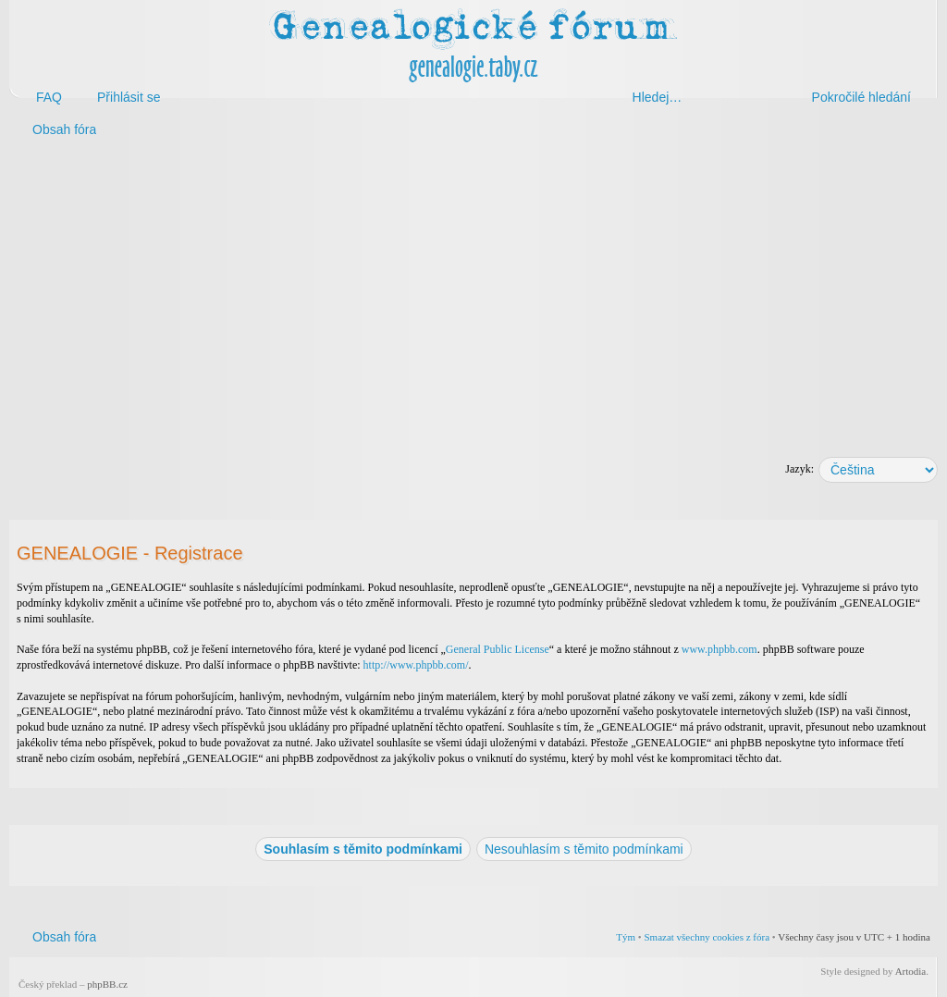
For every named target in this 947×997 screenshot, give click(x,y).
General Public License (497, 649)
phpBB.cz (107, 984)
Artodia (911, 971)
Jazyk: (799, 468)
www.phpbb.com (719, 649)
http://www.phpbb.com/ (416, 665)
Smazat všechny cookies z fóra (706, 936)
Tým (625, 936)
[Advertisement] (473, 294)
